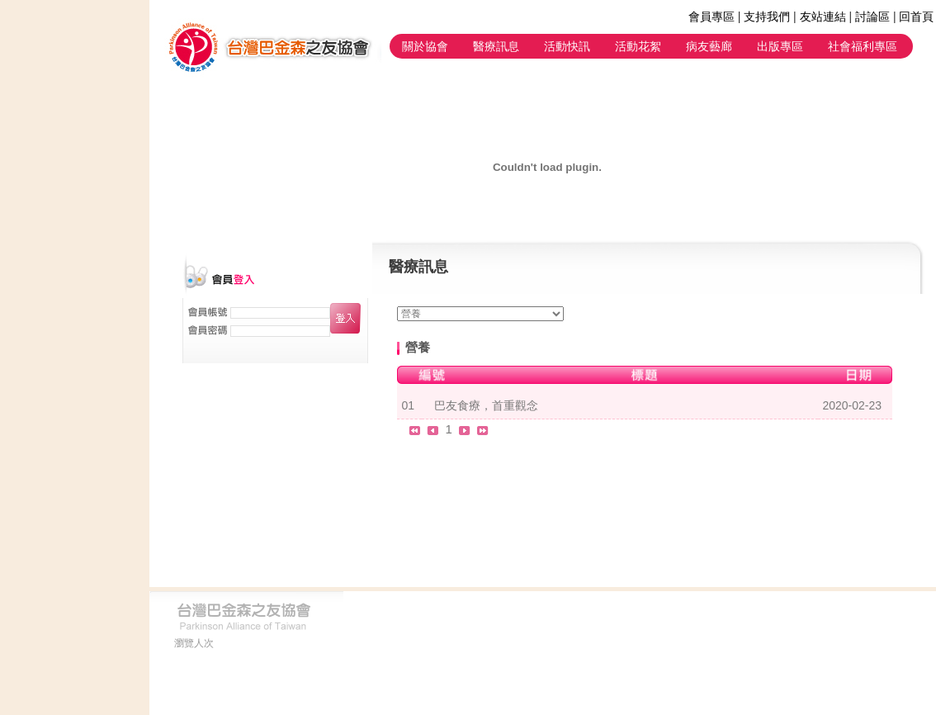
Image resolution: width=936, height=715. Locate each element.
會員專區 (711, 16)
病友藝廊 (709, 46)
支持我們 (767, 16)
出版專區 (780, 46)
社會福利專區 (862, 46)
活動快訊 (567, 46)
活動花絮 (638, 46)
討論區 (872, 16)
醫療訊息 (496, 46)
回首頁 (916, 16)
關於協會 (425, 46)
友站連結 (823, 16)
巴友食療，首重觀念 (486, 405)
